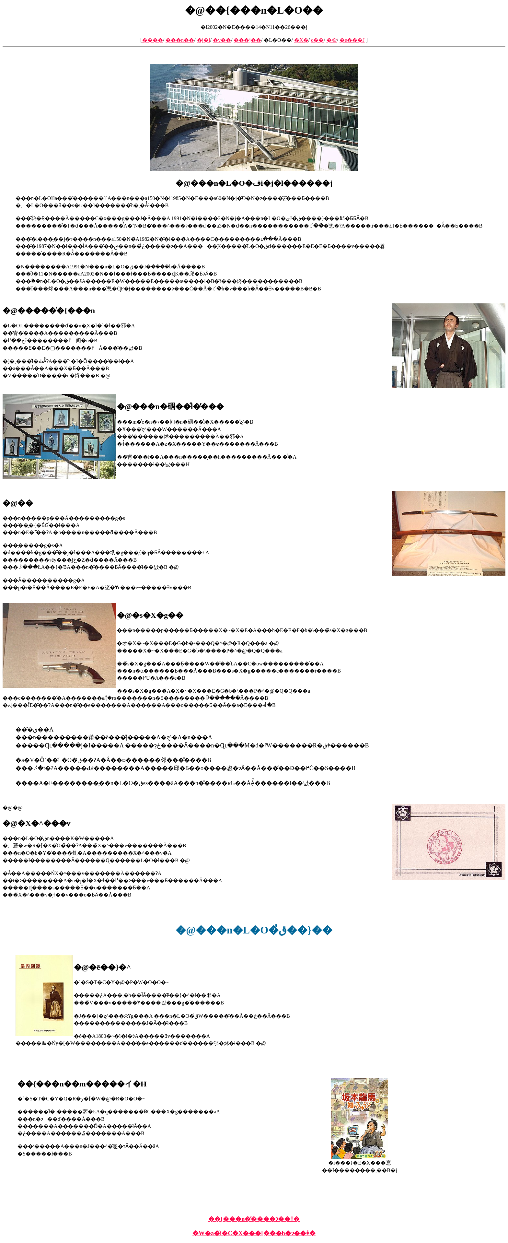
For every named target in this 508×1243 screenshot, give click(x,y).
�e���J (352, 40)
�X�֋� (301, 40)
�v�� (222, 40)
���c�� (317, 40)
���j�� (247, 40)
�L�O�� (277, 40)
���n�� (180, 40)
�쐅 (332, 40)
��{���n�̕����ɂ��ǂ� (254, 1218)
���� (152, 40)
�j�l (203, 40)
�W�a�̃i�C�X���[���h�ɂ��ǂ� (254, 1233)
